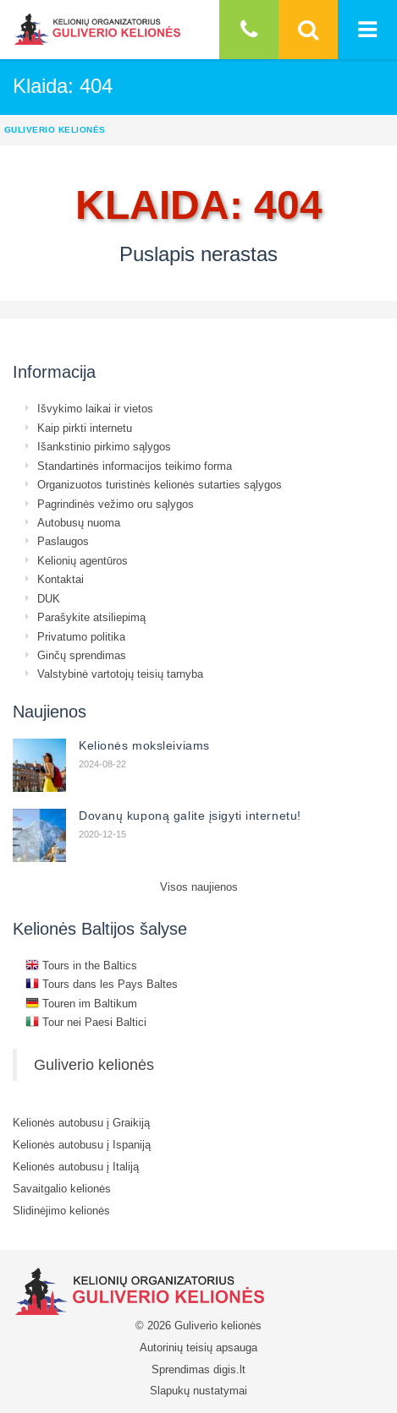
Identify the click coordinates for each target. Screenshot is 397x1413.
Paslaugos (63, 541)
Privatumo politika (81, 636)
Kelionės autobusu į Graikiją (81, 1122)
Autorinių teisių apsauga (198, 1347)
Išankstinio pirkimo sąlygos (104, 446)
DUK (48, 598)
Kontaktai (60, 579)
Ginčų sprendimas (81, 655)
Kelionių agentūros (82, 560)
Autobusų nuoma (78, 522)
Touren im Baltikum (81, 1003)
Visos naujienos (199, 886)
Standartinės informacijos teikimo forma (134, 465)
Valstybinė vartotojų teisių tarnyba (120, 673)
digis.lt (229, 1369)
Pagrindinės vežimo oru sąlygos (115, 503)
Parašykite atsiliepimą (91, 617)
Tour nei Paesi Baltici (85, 1021)
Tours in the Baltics (81, 965)
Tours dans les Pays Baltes (101, 983)
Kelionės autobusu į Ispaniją (82, 1144)
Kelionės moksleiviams (144, 745)
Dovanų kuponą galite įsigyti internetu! (190, 815)
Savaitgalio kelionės (62, 1188)
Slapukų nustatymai (198, 1390)
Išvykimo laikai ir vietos (95, 408)
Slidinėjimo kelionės (61, 1210)
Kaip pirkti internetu (84, 427)
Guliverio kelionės (94, 1064)
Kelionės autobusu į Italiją (76, 1166)
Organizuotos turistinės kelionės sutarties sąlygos (159, 484)
